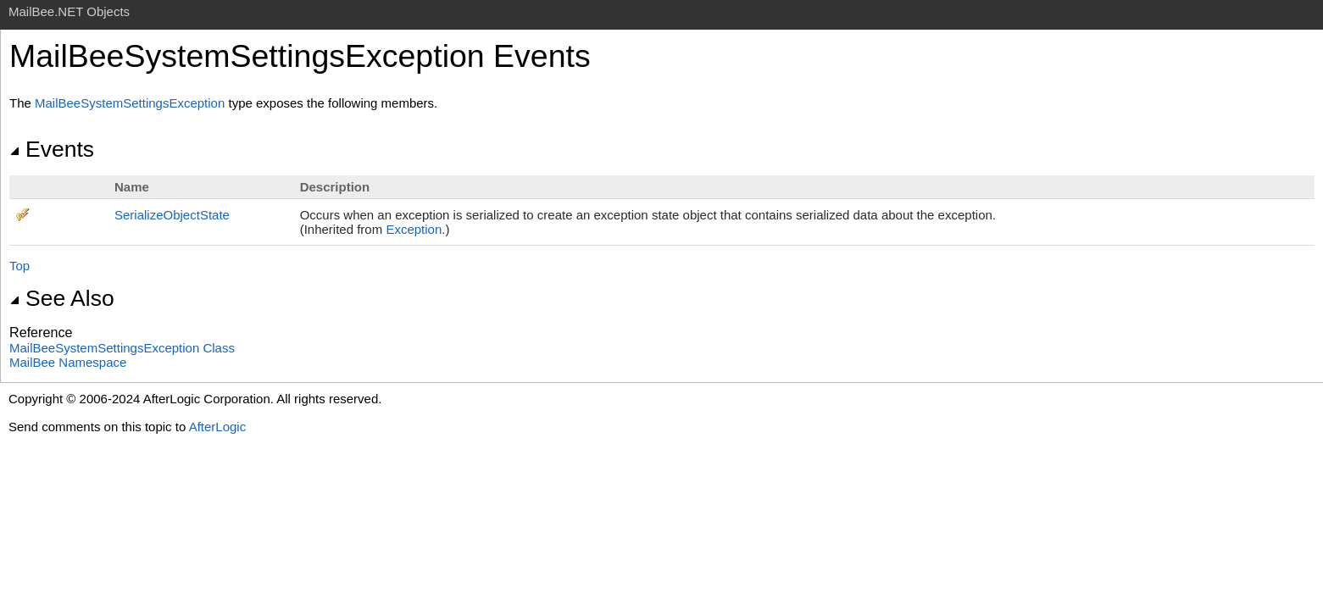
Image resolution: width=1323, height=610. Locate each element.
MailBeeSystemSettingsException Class (122, 348)
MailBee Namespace (67, 362)
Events (51, 149)
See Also (61, 298)
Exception (414, 229)
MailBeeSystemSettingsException (130, 103)
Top (19, 265)
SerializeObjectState (172, 215)
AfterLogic (218, 426)
